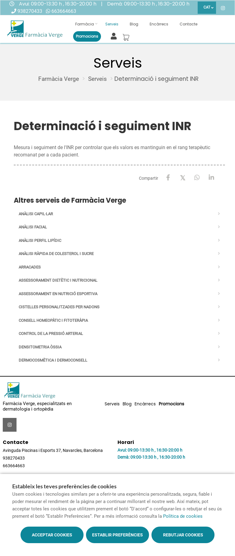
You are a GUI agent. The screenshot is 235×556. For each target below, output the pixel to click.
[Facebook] (168, 178)
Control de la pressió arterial (51, 333)
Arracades (30, 267)
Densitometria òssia (40, 347)
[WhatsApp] (197, 178)
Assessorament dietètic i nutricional (58, 280)
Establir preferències (117, 534)
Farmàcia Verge (58, 78)
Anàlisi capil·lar (36, 214)
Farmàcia (84, 24)
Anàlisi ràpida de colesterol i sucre (56, 253)
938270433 (29, 11)
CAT (206, 7)
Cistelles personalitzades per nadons (59, 307)
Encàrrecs (159, 24)
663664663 (63, 11)
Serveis (111, 24)
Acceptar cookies (52, 534)
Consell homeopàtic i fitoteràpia (53, 320)
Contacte (188, 24)
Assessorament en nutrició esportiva (58, 293)
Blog (134, 24)
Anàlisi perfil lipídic (40, 240)
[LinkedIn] (211, 178)
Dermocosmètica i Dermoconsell (53, 360)
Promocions (87, 36)
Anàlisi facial (33, 227)
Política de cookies (183, 516)
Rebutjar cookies (183, 534)
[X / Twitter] (182, 177)
